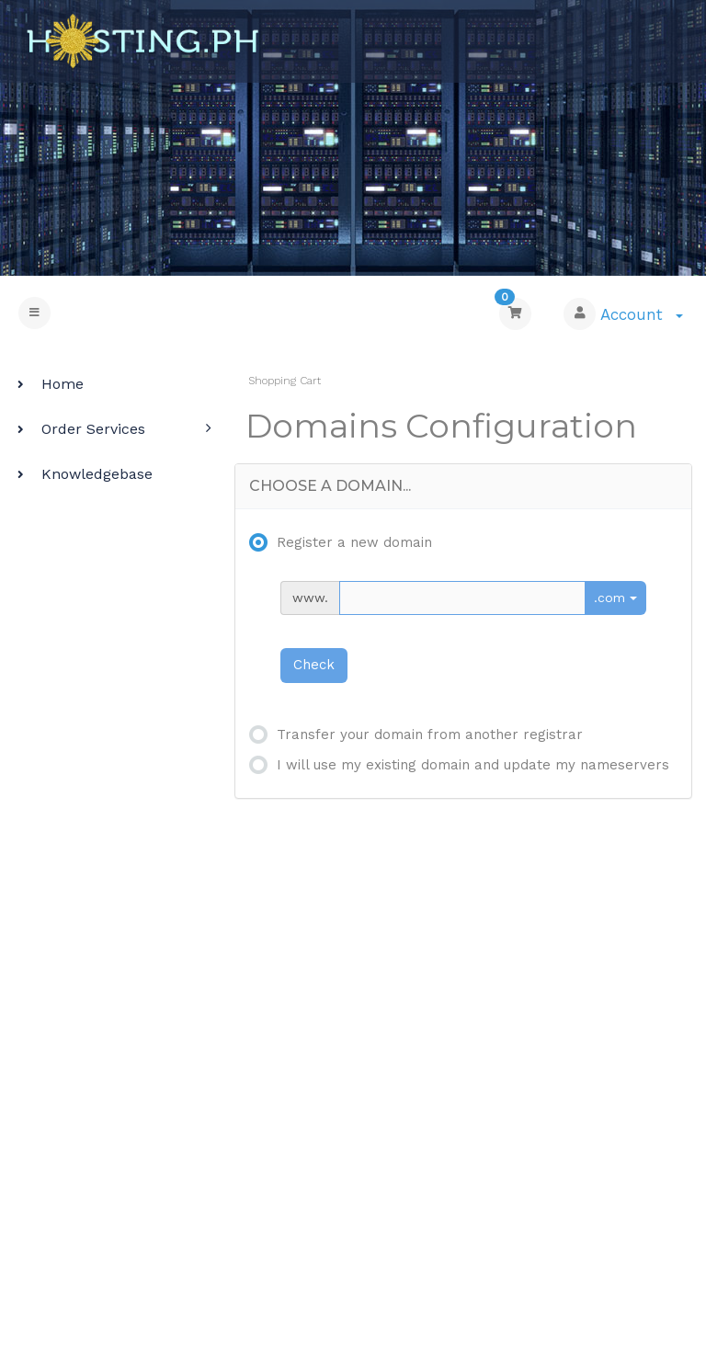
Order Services (79, 429)
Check (314, 664)
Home (48, 384)
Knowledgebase (83, 474)
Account (641, 314)
